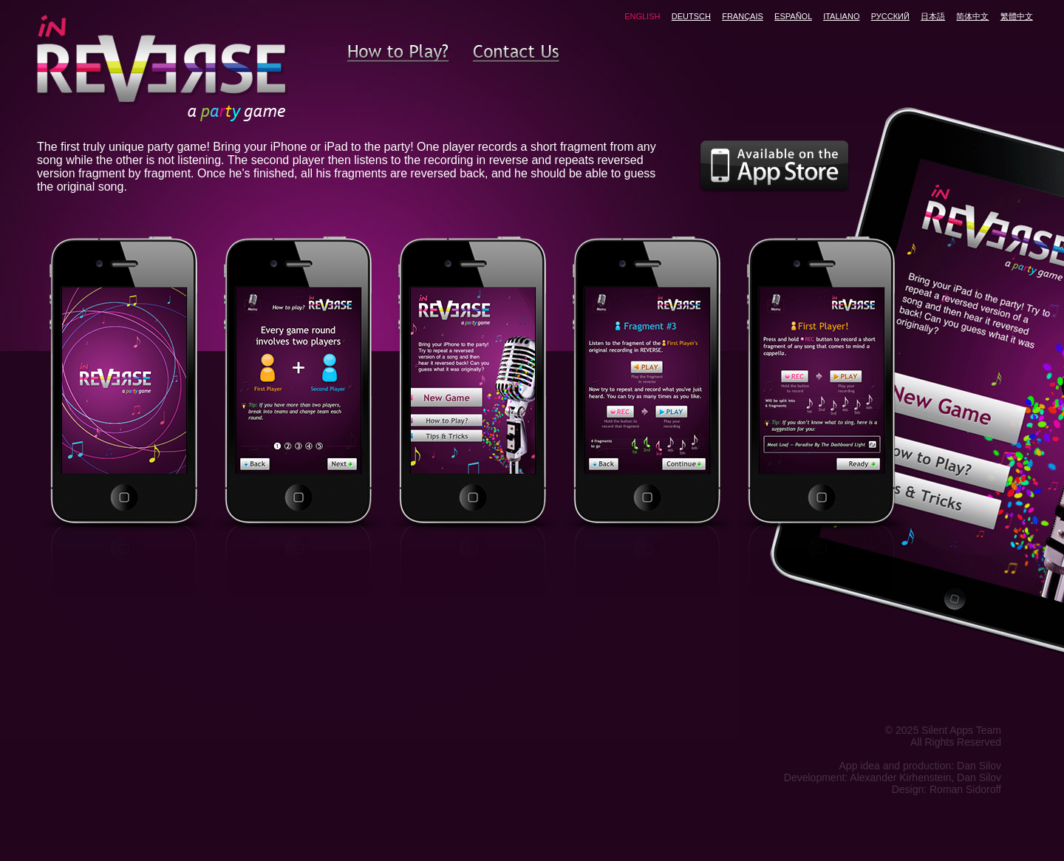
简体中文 (972, 16)
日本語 (933, 16)
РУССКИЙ (890, 16)
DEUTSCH (691, 16)
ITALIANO (841, 16)
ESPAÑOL (793, 16)
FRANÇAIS (742, 16)
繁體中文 (1016, 16)
